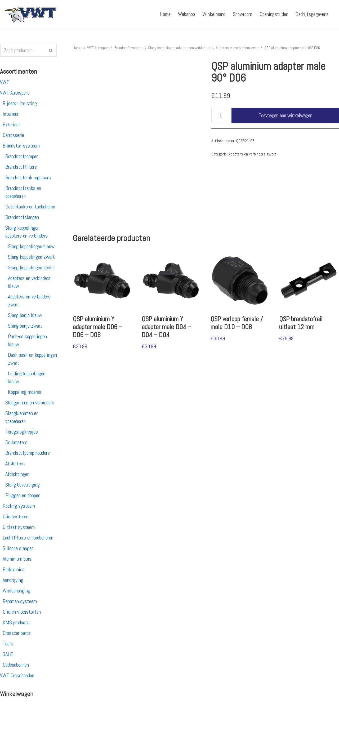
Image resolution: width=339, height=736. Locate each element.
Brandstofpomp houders (27, 452)
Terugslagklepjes (21, 431)
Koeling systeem (19, 505)
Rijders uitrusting (20, 103)
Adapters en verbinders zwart (237, 47)
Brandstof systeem (21, 145)
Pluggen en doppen (22, 495)
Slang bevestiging (22, 484)
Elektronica (13, 569)
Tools (8, 643)
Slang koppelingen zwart (31, 256)
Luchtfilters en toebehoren (28, 537)
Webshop (186, 14)
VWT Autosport (14, 92)
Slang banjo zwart (25, 325)
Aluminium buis (17, 558)
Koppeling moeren (24, 392)
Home (165, 14)
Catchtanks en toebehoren (30, 206)
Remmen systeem (20, 601)
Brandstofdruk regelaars (28, 177)
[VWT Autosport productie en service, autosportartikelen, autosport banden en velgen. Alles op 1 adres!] (30, 14)
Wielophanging (16, 590)
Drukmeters (16, 442)
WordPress (73, 728)
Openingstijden (274, 14)
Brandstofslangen (22, 217)
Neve (9, 728)
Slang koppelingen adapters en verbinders (179, 47)
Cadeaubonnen (16, 664)
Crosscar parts (17, 633)
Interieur (11, 113)
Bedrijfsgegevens (312, 14)
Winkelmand (213, 14)
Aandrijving (13, 580)
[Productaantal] (221, 115)
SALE (8, 654)
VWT (4, 82)
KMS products (16, 622)
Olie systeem (15, 516)
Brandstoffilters (21, 166)
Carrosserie (13, 135)
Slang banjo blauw (25, 315)
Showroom (242, 14)
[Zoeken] (22, 50)
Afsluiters (15, 463)
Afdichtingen (17, 474)
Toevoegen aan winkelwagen (285, 115)
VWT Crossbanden (17, 675)
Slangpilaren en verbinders (29, 402)
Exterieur (11, 124)
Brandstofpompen (21, 156)
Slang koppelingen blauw (31, 246)
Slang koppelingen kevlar (31, 267)
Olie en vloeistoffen (22, 611)
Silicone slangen (18, 548)
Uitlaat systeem (19, 527)
